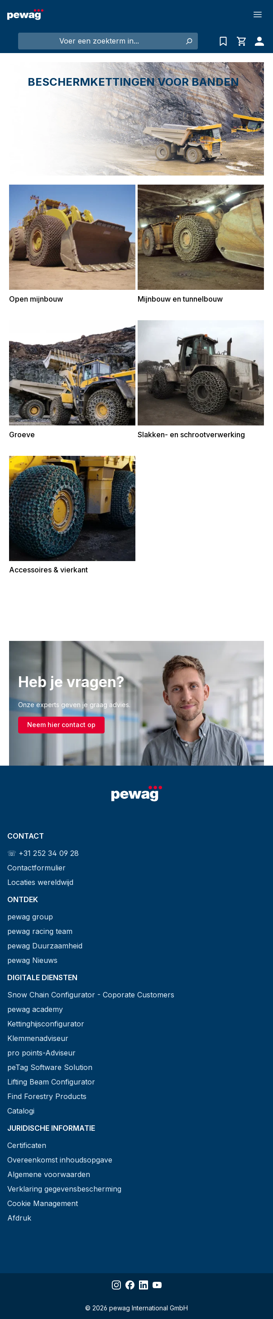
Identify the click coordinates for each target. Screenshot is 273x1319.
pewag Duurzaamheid (44, 945)
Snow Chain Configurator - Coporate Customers (90, 994)
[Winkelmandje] (241, 41)
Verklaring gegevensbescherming (64, 1188)
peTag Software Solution (49, 1067)
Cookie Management (42, 1203)
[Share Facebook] (129, 1285)
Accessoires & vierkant (48, 569)
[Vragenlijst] (223, 41)
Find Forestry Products (46, 1096)
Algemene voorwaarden (48, 1174)
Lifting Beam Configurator (51, 1081)
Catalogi (20, 1110)
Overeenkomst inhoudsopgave (59, 1159)
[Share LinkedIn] (143, 1285)
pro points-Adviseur (41, 1052)
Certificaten (26, 1145)
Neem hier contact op (61, 724)
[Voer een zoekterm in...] (99, 41)
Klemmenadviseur (37, 1038)
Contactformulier (36, 867)
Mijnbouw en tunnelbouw (180, 298)
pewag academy (35, 1009)
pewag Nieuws (32, 960)
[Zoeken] (189, 41)
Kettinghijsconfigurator (45, 1023)
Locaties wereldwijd (40, 882)
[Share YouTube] (157, 1285)
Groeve (22, 434)
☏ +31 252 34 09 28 (43, 853)
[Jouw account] (257, 41)
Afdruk (19, 1217)
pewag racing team (39, 931)
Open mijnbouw (36, 298)
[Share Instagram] (116, 1285)
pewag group (30, 916)
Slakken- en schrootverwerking (191, 434)
